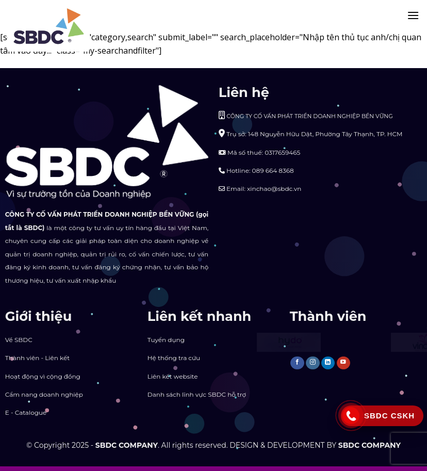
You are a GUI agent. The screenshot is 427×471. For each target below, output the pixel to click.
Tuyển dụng (166, 340)
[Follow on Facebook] (297, 363)
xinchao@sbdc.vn (274, 188)
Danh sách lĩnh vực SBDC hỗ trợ (196, 394)
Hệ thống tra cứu (173, 358)
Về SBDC (18, 340)
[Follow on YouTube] (344, 363)
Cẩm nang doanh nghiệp (44, 394)
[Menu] (413, 15)
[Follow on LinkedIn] (328, 363)
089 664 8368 (273, 170)
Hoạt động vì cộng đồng (42, 376)
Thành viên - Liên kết (37, 358)
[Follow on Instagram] (313, 363)
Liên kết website (172, 376)
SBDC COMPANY (126, 445)
